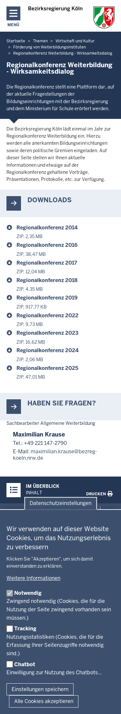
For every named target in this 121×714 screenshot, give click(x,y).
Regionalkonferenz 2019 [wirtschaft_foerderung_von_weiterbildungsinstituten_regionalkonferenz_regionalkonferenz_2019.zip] (46, 297)
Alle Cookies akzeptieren (43, 701)
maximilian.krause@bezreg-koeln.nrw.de (55, 455)
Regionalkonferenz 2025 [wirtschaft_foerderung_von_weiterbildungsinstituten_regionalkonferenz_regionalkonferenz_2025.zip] (47, 368)
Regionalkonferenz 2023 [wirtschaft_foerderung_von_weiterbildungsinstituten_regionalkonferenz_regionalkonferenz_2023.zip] (47, 333)
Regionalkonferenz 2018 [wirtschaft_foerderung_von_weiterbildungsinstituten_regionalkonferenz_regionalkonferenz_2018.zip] (46, 280)
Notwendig (28, 593)
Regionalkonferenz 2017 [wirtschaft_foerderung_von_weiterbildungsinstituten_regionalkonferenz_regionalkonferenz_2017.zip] (46, 262)
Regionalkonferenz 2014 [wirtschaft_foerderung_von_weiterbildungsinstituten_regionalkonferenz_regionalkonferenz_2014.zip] (47, 227)
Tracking (25, 628)
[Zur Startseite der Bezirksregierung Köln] (71, 17)
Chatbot (24, 664)
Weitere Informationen (33, 578)
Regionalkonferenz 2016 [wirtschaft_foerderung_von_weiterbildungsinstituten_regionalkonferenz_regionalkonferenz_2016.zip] (46, 245)
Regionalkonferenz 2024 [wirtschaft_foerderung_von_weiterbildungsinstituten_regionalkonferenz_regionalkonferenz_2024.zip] (47, 350)
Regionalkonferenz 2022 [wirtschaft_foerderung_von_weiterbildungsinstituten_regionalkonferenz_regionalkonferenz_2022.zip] (47, 315)
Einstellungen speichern (40, 689)
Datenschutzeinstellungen (60, 503)
